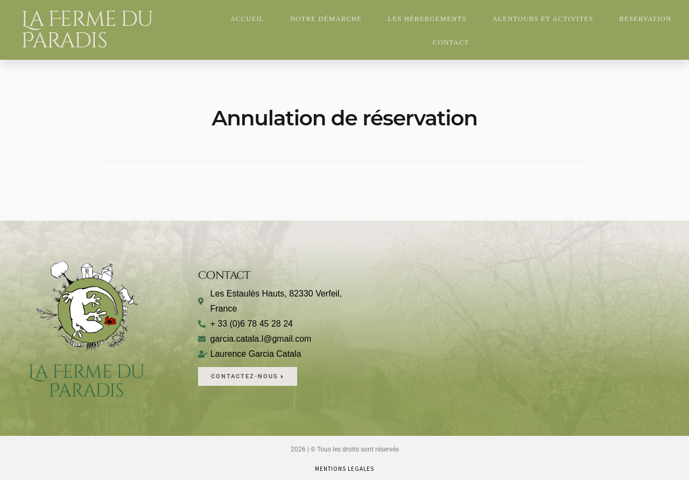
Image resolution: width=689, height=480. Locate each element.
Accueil (247, 19)
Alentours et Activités (543, 19)
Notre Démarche (326, 19)
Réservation (645, 19)
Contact (451, 42)
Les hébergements (427, 19)
